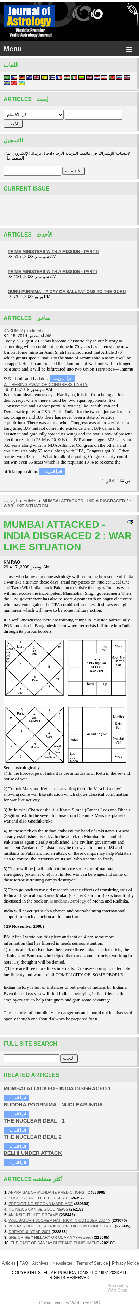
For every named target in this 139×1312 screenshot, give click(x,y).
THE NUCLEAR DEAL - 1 (34, 1121)
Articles (30, 501)
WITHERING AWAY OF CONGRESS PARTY (46, 384)
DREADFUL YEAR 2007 (29, 1232)
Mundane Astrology (68, 901)
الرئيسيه (11, 501)
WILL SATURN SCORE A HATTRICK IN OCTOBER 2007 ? (59, 1220)
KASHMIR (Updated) (23, 330)
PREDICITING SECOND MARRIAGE (40, 1203)
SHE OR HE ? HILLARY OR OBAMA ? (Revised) (50, 1237)
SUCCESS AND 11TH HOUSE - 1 (37, 1198)
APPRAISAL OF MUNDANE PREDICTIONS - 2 (49, 1192)
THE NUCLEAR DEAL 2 (33, 1137)
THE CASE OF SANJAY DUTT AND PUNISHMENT (55, 1243)
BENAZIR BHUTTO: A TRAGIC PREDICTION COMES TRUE (61, 1226)
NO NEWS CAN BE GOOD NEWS (38, 1209)
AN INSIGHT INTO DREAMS (33, 1215)
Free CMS (90, 1302)
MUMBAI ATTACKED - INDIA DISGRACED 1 (57, 1088)
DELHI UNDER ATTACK (33, 1153)
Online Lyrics (51, 1302)
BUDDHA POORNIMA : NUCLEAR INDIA (53, 1104)
